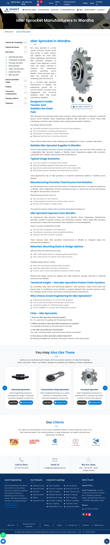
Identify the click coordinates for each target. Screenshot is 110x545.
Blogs (92, 3)
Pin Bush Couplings (54, 489)
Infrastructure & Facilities (69, 3)
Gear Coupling (53, 486)
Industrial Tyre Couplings (72, 489)
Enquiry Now (26, 403)
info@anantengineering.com (55, 468)
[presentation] (4, 388)
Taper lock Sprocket (15, 69)
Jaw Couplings (70, 486)
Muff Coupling (70, 498)
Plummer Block (91, 10)
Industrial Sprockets (14, 57)
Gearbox (101, 10)
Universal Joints (71, 503)
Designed (52, 532)
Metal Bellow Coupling (54, 506)
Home (51, 3)
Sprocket (55, 10)
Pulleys (80, 10)
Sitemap (86, 525)
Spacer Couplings (71, 501)
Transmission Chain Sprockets (16, 60)
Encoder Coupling (54, 501)
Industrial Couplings (30, 10)
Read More (13, 403)
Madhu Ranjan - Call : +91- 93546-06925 (81, 532)
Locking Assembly (71, 506)
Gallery (85, 3)
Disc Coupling (52, 503)
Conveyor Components (11, 92)
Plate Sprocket (12, 66)
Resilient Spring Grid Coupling (54, 495)
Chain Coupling (53, 492)
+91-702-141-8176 (27, 3)
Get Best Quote (81, 107)
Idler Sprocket (12, 75)
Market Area (99, 525)
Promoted (60, 532)
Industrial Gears (44, 10)
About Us (57, 3)
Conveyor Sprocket (14, 63)
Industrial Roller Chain (68, 10)
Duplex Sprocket (13, 72)
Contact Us (99, 3)
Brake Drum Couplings (54, 498)
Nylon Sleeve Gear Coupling (72, 492)
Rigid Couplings (71, 495)
